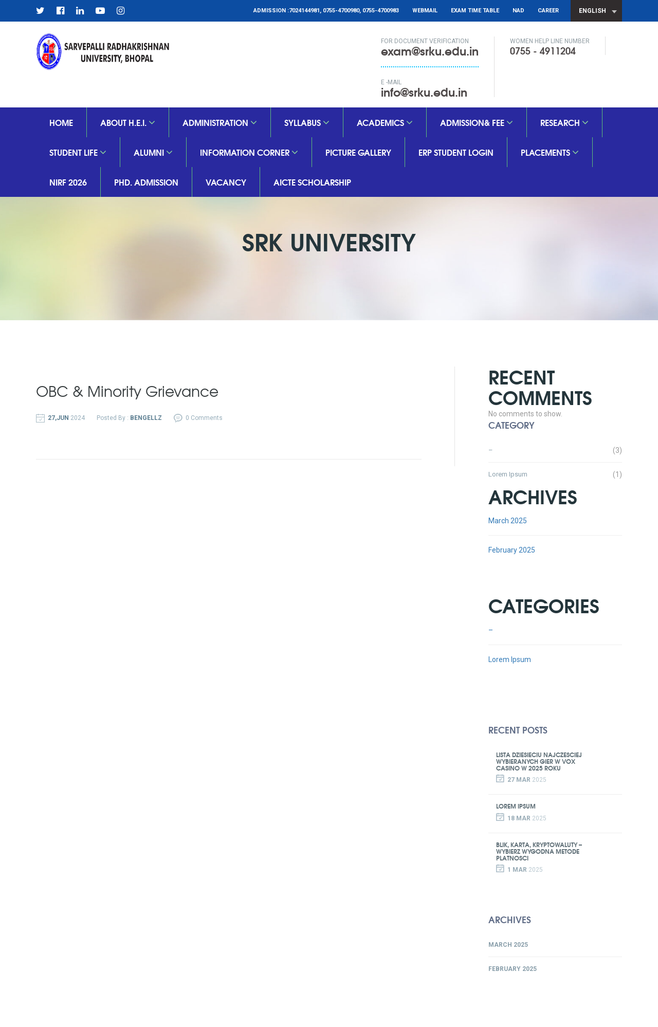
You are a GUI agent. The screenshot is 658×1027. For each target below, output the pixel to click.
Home (61, 122)
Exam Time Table (475, 10)
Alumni (153, 151)
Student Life (77, 151)
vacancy (226, 181)
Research (564, 122)
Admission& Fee (476, 122)
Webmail (424, 10)
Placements (550, 151)
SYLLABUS (307, 122)
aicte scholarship (312, 181)
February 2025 (511, 550)
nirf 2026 (68, 181)
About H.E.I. (127, 122)
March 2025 (507, 521)
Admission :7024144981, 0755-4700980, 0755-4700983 (326, 10)
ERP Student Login (456, 151)
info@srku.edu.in (424, 91)
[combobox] (596, 11)
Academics (385, 122)
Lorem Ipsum (507, 474)
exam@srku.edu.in (430, 50)
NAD (518, 10)
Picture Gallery (358, 151)
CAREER (548, 10)
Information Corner (249, 151)
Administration (219, 122)
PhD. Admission (146, 181)
